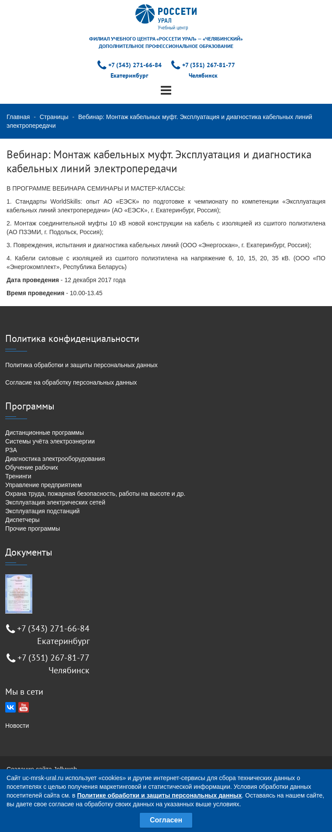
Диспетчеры (22, 519)
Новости (17, 725)
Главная (18, 116)
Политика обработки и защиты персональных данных (81, 364)
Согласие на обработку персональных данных (71, 382)
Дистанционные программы (44, 432)
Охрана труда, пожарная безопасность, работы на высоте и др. (95, 493)
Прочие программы (32, 528)
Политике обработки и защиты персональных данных (159, 795)
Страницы (54, 116)
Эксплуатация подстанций (42, 511)
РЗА (11, 450)
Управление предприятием (43, 484)
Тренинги (18, 476)
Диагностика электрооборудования (55, 458)
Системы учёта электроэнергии (50, 441)
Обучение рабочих (31, 467)
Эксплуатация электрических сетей (55, 502)
